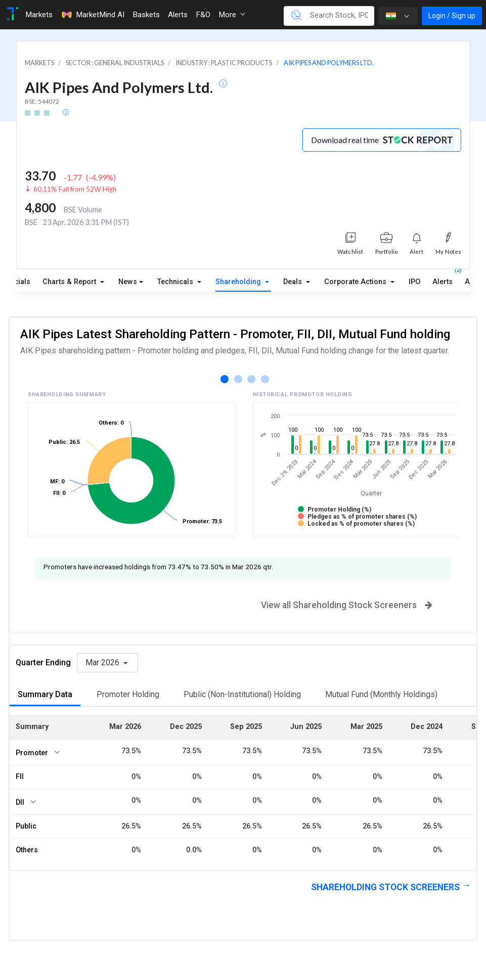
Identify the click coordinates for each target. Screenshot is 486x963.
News (127, 282)
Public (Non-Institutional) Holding (242, 694)
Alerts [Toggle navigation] (178, 14)
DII (20, 802)
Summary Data (45, 694)
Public (26, 826)
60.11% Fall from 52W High (74, 189)
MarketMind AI (92, 15)
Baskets (146, 14)
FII (20, 776)
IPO (414, 282)
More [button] (231, 14)
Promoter (32, 753)
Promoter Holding (128, 694)
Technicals (176, 282)
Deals (293, 282)
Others (27, 850)
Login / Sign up (451, 16)
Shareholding (239, 282)
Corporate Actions (356, 282)
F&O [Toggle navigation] (203, 14)
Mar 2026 (103, 662)
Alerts (442, 279)
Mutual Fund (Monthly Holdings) (381, 694)
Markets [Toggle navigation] (39, 14)
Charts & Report (70, 282)
